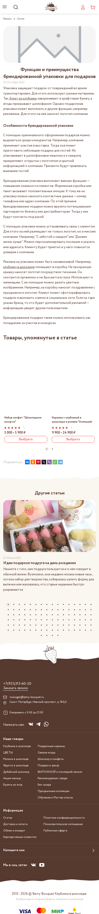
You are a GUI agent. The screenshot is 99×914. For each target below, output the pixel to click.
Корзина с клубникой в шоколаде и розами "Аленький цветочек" (72, 420)
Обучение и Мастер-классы (55, 798)
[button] (46, 449)
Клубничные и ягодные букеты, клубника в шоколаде (49, 899)
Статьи (7, 818)
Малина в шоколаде (15, 759)
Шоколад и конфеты (51, 759)
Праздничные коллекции (53, 791)
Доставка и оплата (15, 824)
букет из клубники (23, 98)
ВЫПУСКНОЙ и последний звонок (60, 772)
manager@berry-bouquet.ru (27, 697)
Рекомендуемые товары (53, 778)
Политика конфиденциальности (64, 818)
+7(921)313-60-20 (17, 683)
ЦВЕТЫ (8, 753)
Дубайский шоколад (16, 772)
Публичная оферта (55, 831)
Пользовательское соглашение (63, 824)
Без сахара (44, 785)
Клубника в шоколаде (17, 746)
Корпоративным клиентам (20, 837)
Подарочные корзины (51, 746)
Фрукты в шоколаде (15, 765)
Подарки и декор (48, 765)
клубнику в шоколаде (19, 267)
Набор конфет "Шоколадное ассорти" (23, 420)
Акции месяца (12, 778)
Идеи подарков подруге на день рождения (39, 563)
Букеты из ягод (12, 785)
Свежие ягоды (46, 753)
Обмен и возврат (14, 831)
